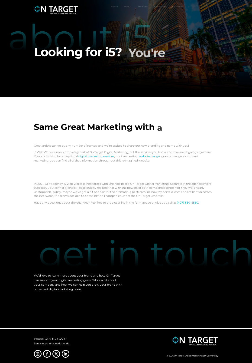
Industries (160, 9)
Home (114, 10)
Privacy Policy (211, 355)
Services (143, 10)
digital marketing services (96, 156)
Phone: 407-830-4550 (50, 339)
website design (149, 156)
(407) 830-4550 (187, 202)
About (127, 10)
